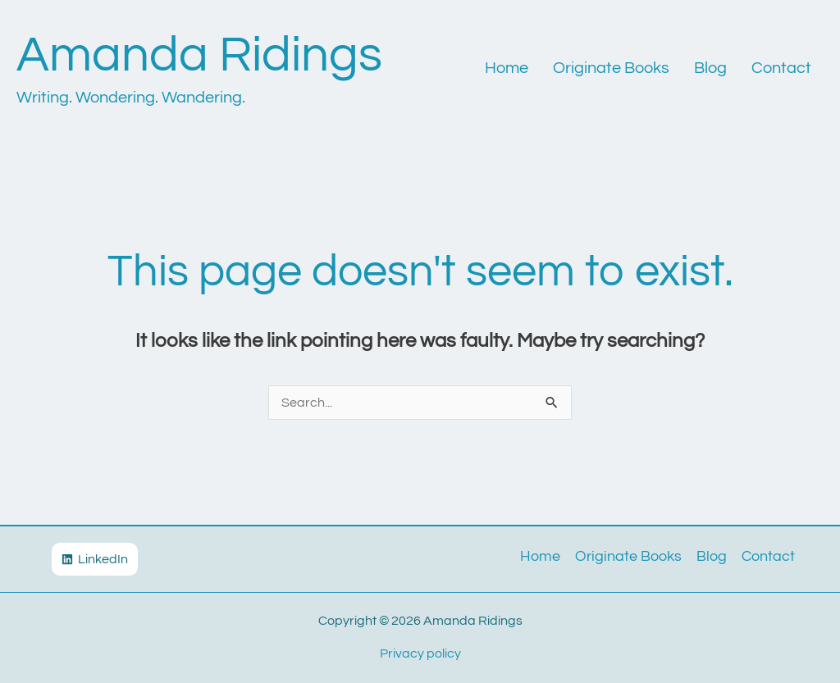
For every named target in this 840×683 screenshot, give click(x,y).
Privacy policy (420, 653)
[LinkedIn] (95, 559)
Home (506, 68)
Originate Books (611, 68)
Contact (781, 68)
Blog (710, 68)
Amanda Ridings (199, 55)
